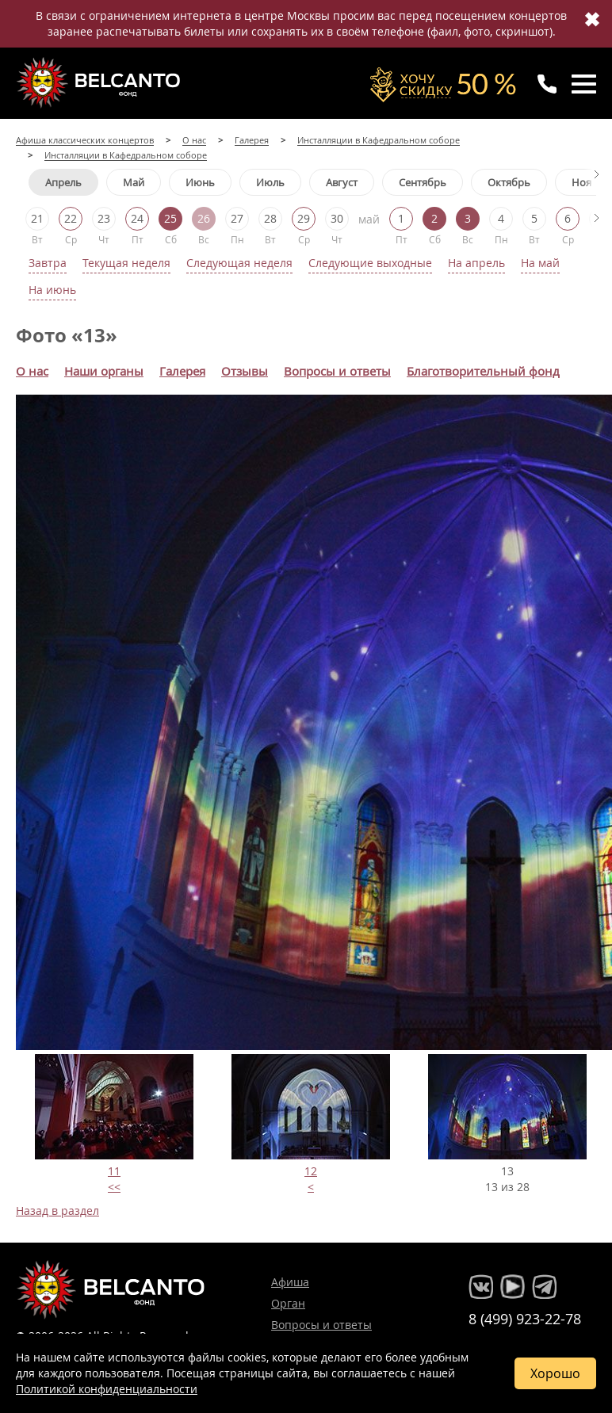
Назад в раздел (57, 1210)
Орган (288, 1303)
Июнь (200, 182)
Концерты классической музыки (100, 82)
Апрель (63, 182)
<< (114, 1186)
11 (114, 1170)
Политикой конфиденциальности (106, 1388)
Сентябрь (422, 182)
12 (310, 1170)
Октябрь (509, 182)
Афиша (290, 1281)
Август (342, 182)
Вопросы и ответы (321, 1324)
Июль (270, 182)
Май (133, 182)
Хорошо (555, 1373)
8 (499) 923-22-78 (525, 1318)
